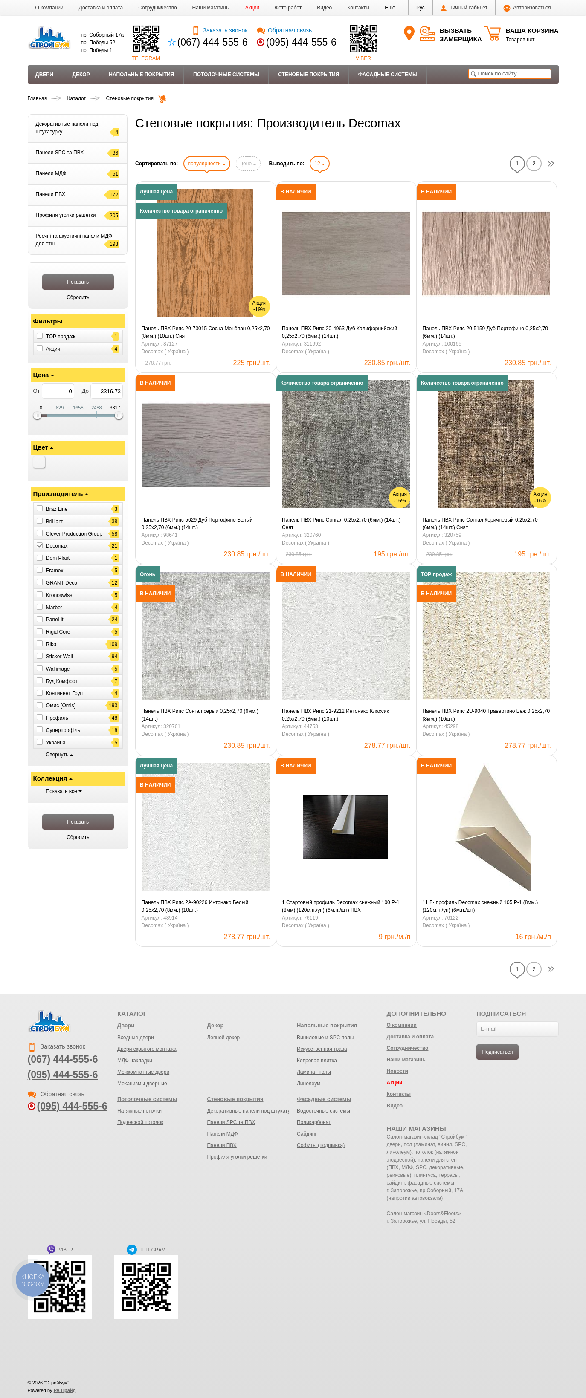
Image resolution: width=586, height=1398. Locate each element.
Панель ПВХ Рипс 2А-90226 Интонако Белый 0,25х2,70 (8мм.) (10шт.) (195, 906)
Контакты (358, 8)
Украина (56, 743)
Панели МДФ (222, 1134)
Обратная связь (284, 30)
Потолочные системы (226, 75)
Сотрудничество (157, 8)
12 (319, 164)
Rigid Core (58, 632)
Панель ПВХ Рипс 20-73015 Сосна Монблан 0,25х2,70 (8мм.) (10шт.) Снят (206, 332)
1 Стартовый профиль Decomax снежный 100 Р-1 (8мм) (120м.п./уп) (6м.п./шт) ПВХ (341, 906)
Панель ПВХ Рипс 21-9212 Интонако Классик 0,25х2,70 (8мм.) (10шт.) (335, 715)
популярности (207, 164)
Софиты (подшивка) (321, 1145)
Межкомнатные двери (143, 1072)
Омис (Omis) (61, 706)
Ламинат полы (314, 1072)
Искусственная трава (322, 1049)
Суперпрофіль (63, 730)
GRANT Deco (61, 583)
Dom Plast (58, 558)
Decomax (57, 546)
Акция (53, 349)
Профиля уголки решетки (237, 1157)
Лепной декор (223, 1038)
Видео (324, 8)
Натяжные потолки (139, 1111)
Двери (44, 75)
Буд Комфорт (62, 681)
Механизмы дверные (142, 1084)
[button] (390, 7)
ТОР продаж (60, 337)
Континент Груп (64, 693)
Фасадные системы (388, 75)
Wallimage (58, 669)
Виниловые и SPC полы (325, 1038)
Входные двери (135, 1038)
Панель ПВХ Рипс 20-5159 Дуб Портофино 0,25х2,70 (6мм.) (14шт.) (485, 332)
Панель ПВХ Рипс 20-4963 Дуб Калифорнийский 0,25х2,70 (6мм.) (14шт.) (339, 332)
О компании (49, 8)
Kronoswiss (59, 595)
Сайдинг (307, 1134)
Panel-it (55, 620)
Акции (252, 8)
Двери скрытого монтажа (147, 1049)
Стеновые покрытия (308, 75)
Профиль (57, 718)
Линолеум (308, 1084)
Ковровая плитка (317, 1061)
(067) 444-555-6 (212, 42)
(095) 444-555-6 (301, 42)
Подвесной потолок (140, 1122)
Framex (55, 571)
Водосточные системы (323, 1111)
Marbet (54, 607)
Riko (51, 644)
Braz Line (57, 509)
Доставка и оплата (101, 8)
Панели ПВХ (221, 1145)
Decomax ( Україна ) (165, 352)
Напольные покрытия (141, 75)
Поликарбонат (314, 1122)
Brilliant (54, 522)
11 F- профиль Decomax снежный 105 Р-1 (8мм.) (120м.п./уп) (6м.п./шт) (480, 906)
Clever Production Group (74, 533)
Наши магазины (211, 8)
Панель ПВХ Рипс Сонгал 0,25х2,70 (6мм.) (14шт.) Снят (341, 523)
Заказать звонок (219, 30)
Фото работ (288, 8)
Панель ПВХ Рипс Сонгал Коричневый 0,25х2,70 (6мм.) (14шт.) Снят (479, 523)
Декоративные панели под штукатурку (252, 1111)
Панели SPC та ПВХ (231, 1122)
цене (248, 164)
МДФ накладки (134, 1061)
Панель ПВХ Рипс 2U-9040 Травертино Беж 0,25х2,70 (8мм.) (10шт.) (486, 715)
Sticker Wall (59, 657)
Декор (81, 75)
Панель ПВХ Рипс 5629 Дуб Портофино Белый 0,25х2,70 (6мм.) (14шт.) (197, 523)
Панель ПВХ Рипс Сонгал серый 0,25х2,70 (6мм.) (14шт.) (200, 715)
